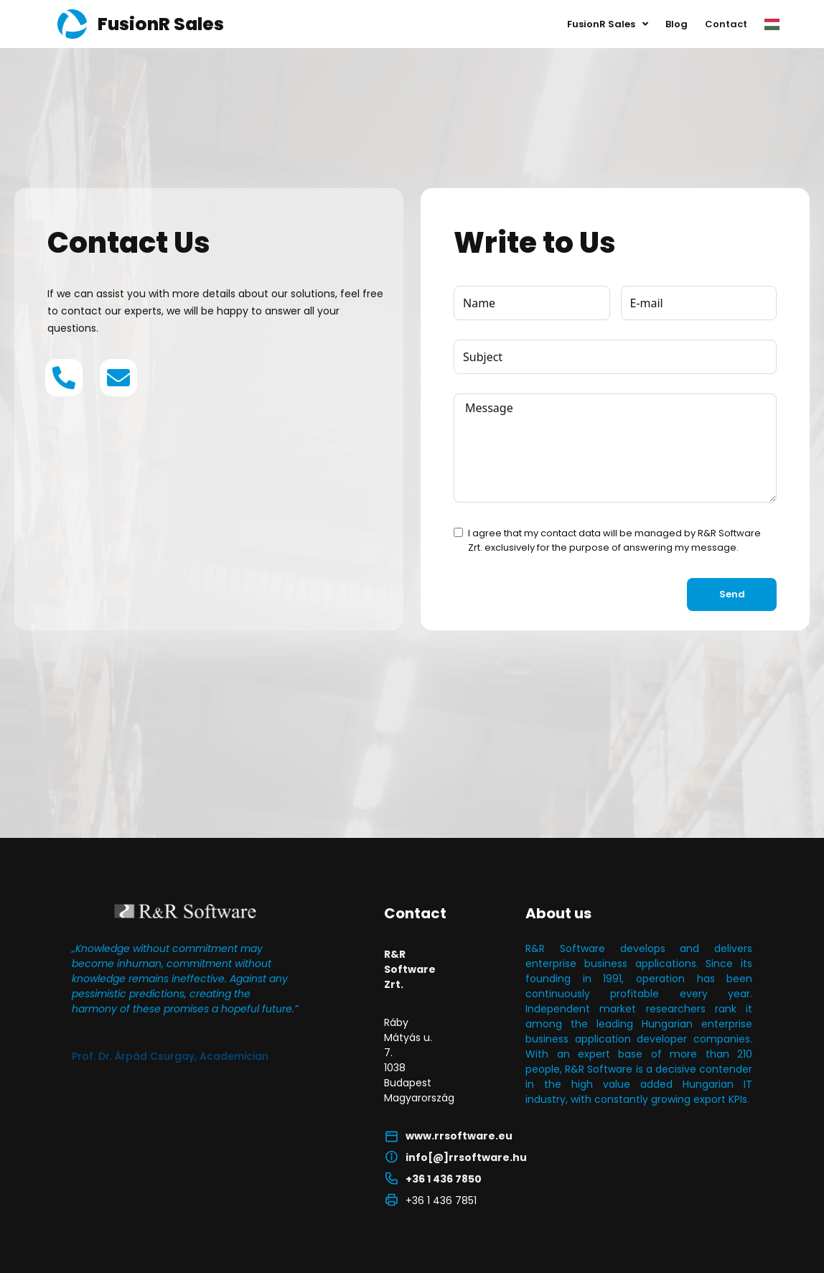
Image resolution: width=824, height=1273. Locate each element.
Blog (676, 24)
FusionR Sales (607, 24)
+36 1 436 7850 (444, 1179)
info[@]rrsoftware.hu (466, 1157)
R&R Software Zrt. (410, 969)
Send (732, 594)
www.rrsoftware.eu (459, 1136)
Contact (726, 24)
